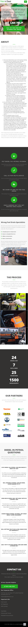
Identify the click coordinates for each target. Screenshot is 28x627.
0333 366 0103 (9, 586)
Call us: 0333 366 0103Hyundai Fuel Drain (14, 28)
